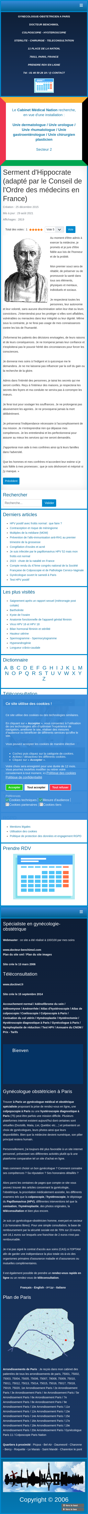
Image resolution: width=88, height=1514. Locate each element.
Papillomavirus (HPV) (21, 1201)
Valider (49, 503)
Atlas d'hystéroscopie (55, 1008)
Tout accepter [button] (36, 787)
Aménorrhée (30, 1008)
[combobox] (22, 503)
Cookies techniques (23, 800)
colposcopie (36, 1196)
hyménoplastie (29, 1206)
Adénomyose (11, 1008)
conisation (10, 1206)
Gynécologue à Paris (65, 1022)
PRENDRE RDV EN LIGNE (44, 64)
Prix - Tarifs (10, 1032)
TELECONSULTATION (60, 40)
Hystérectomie (68, 1018)
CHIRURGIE (37, 40)
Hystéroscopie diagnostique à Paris (26, 1022)
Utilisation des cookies (23, 831)
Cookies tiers (52, 804)
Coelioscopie (29, 1013)
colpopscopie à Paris (16, 1111)
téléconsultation (13, 1210)
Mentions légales (20, 826)
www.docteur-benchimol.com (22, 949)
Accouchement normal (18, 1003)
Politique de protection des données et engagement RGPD (45, 836)
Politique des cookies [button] (61, 773)
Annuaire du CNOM (69, 1027)
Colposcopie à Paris (54, 1013)
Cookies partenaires (23, 804)
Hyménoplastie (46, 1018)
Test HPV (48, 1027)
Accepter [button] (14, 787)
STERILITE (21, 40)
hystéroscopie (56, 1196)
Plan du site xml (13, 954)
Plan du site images (39, 954)
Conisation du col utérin (18, 1018)
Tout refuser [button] (60, 787)
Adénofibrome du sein (49, 1003)
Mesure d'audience (56, 800)
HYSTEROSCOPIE (54, 32)
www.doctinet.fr (13, 984)
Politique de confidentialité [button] (24, 777)
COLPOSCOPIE (31, 32)
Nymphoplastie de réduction (21, 1027)
